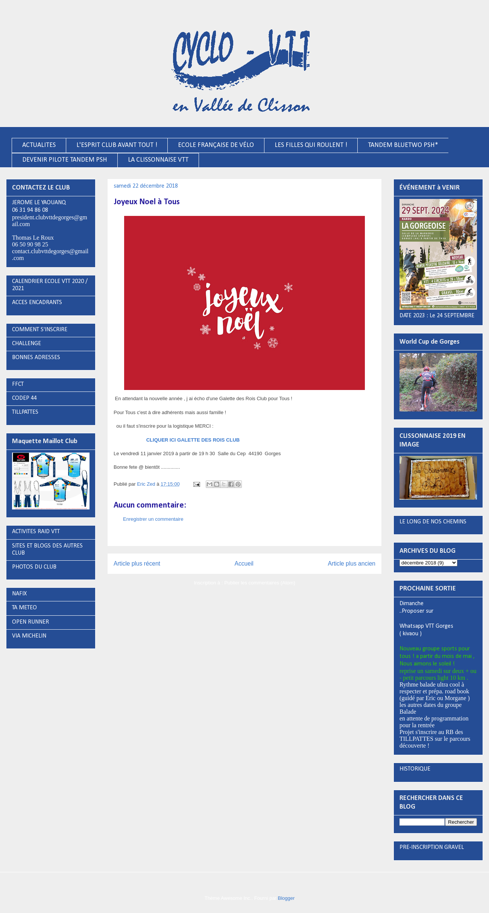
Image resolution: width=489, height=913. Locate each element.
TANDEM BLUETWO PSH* (403, 145)
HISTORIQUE (414, 769)
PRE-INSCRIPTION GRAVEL (431, 847)
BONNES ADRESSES (36, 358)
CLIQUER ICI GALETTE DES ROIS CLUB (193, 440)
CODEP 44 (24, 398)
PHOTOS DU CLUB (34, 567)
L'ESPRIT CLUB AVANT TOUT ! (116, 145)
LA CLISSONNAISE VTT (158, 160)
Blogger (286, 898)
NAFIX (19, 594)
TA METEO (24, 608)
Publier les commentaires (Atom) (259, 583)
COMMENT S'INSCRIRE (39, 330)
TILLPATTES (25, 412)
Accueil (244, 563)
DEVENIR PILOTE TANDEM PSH (64, 160)
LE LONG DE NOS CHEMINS (432, 522)
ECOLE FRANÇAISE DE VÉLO (216, 145)
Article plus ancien (351, 563)
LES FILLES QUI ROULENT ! (311, 145)
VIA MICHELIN (29, 636)
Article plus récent (137, 563)
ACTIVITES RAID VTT (36, 532)
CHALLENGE (26, 344)
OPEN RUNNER (30, 622)
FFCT (18, 384)
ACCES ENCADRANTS (37, 303)
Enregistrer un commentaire (153, 519)
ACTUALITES (39, 145)
